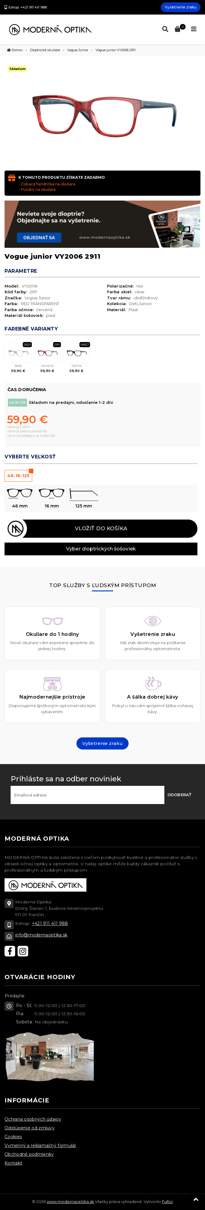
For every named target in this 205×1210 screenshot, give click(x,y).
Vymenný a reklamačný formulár (40, 1145)
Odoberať (179, 794)
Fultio (167, 1201)
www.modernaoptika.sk (70, 1201)
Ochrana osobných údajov (33, 1119)
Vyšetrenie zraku (181, 7)
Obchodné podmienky (29, 1154)
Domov (15, 50)
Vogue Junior (77, 50)
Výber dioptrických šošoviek (101, 549)
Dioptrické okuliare (45, 50)
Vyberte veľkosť (30, 457)
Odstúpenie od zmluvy (30, 1128)
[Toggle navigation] (193, 29)
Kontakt (13, 1163)
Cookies (13, 1136)
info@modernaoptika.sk (41, 935)
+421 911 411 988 (50, 923)
